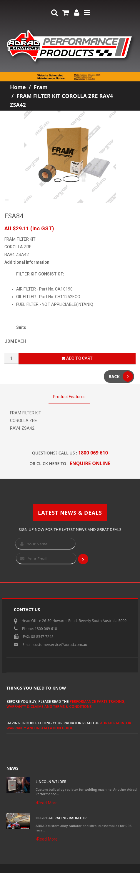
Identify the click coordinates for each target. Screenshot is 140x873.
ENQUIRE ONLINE (90, 463)
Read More (47, 802)
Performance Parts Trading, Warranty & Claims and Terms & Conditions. (65, 704)
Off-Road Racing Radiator (61, 818)
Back (121, 376)
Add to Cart (77, 358)
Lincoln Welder (51, 781)
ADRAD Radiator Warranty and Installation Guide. (68, 726)
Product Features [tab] (69, 396)
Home (18, 87)
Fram (41, 87)
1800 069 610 (93, 452)
